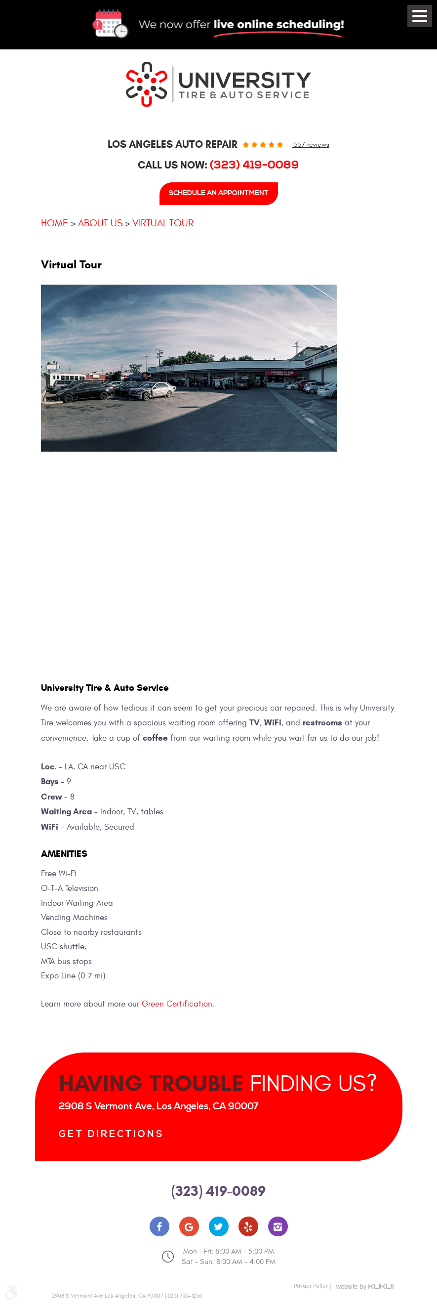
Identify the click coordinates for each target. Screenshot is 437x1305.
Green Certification (177, 1004)
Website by (365, 1287)
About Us (100, 223)
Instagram (278, 1226)
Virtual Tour (163, 223)
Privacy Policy (311, 1285)
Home (54, 223)
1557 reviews (310, 144)
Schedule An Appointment (219, 193)
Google (189, 1226)
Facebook (159, 1226)
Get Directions (111, 1134)
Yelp (248, 1226)
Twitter (219, 1226)
